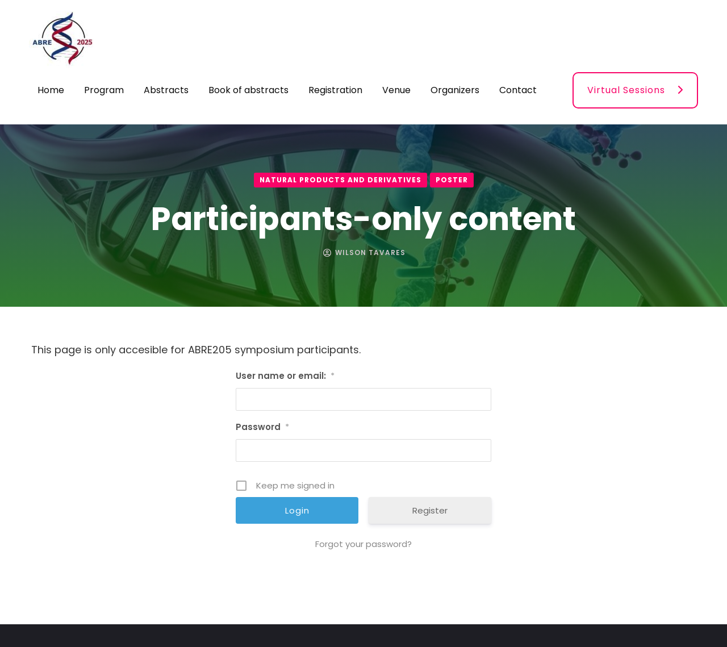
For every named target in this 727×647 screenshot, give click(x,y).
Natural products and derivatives (340, 180)
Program (104, 90)
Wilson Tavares (370, 252)
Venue (396, 90)
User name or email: (285, 376)
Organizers (455, 90)
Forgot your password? (363, 544)
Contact (518, 90)
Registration (335, 90)
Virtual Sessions (626, 90)
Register (430, 510)
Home (50, 90)
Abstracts (166, 90)
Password (262, 427)
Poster (452, 180)
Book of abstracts (248, 90)
